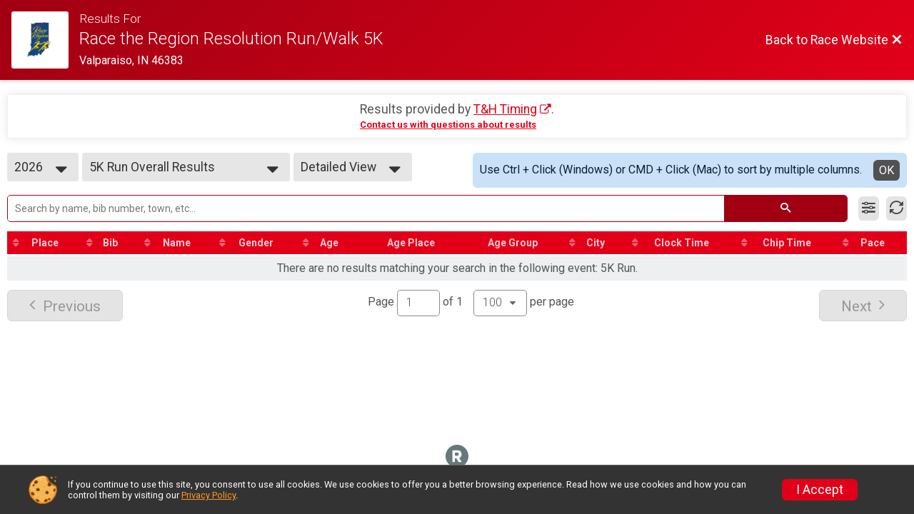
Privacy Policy (208, 495)
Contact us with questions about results (448, 124)
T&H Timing (505, 109)
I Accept (819, 490)
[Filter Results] (868, 208)
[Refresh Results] (896, 208)
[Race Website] (45, 40)
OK (886, 170)
